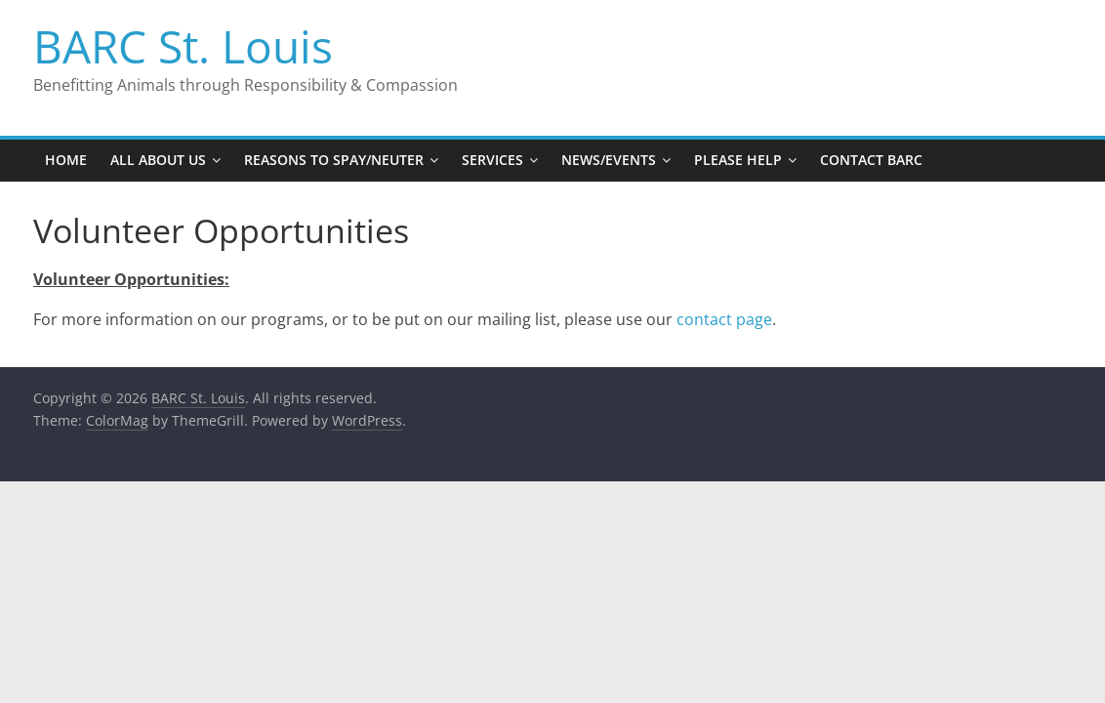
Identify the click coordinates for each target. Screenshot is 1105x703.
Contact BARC (871, 159)
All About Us (158, 159)
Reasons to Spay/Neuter (334, 159)
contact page (724, 319)
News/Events (608, 159)
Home (66, 159)
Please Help (738, 159)
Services (492, 159)
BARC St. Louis (183, 46)
